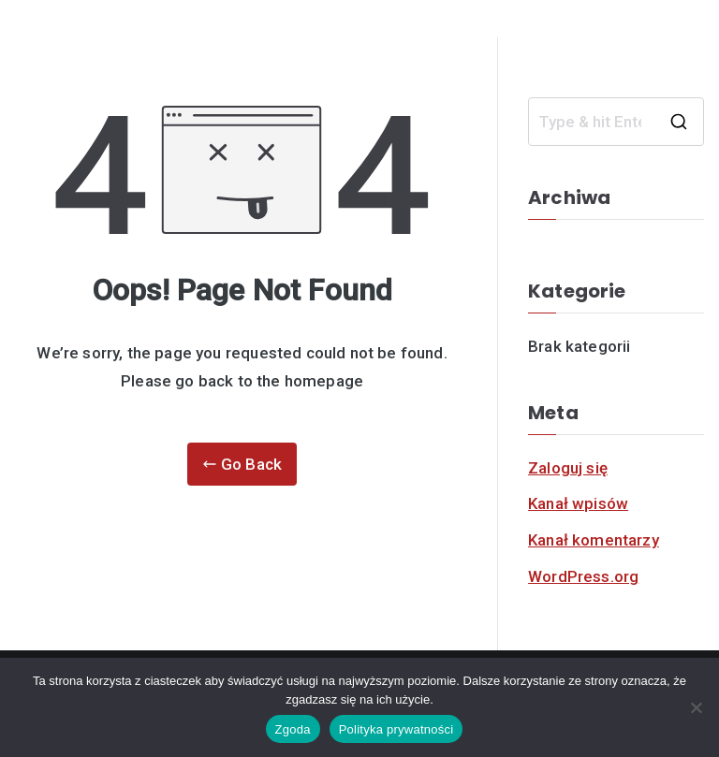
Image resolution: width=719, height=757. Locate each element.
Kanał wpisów (578, 503)
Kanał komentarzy (593, 540)
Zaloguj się (568, 468)
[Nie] (695, 707)
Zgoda (293, 729)
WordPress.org (583, 576)
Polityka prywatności (396, 729)
